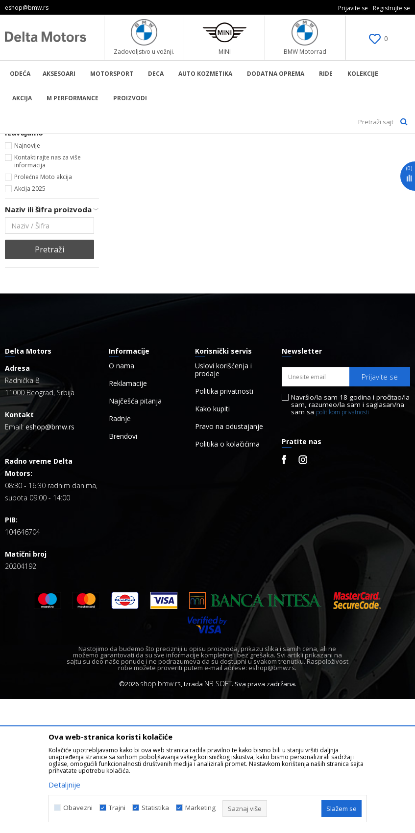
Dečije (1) (27, 234)
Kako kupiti (212, 543)
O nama (121, 500)
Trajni (117, 807)
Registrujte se (391, 8)
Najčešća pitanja (135, 535)
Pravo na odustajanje (229, 560)
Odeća (18, 180)
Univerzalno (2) (35, 246)
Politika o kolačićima (227, 578)
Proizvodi (106, 140)
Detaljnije (64, 784)
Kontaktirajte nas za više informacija (47, 295)
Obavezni (78, 807)
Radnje (120, 553)
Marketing (200, 807)
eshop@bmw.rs (49, 560)
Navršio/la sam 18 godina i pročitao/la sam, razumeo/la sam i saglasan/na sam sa (350, 539)
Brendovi (123, 570)
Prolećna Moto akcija (43, 311)
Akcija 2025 (30, 322)
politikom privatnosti (342, 546)
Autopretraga (294, 157)
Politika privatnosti (224, 525)
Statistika (155, 807)
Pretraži (49, 383)
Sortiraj (343, 157)
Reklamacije (128, 517)
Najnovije (27, 279)
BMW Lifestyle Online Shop (45, 140)
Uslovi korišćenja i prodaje (223, 504)
